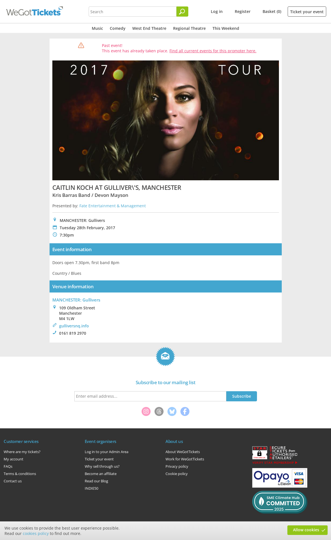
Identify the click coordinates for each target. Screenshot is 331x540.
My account (13, 459)
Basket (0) (272, 11)
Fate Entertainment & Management (112, 205)
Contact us (13, 480)
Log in (217, 11)
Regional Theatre (189, 28)
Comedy (118, 28)
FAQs (8, 466)
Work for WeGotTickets (185, 459)
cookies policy (36, 533)
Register (243, 11)
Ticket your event (307, 11)
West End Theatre (149, 28)
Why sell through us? (102, 466)
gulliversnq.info (74, 325)
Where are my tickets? (22, 451)
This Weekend (226, 28)
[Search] (182, 11)
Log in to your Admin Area (106, 451)
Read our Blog (96, 480)
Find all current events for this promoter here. (212, 50)
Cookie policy (177, 473)
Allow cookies (306, 529)
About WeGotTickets (183, 451)
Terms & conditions (20, 473)
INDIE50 (91, 488)
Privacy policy (177, 466)
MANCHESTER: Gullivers (76, 300)
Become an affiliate (101, 473)
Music (97, 28)
